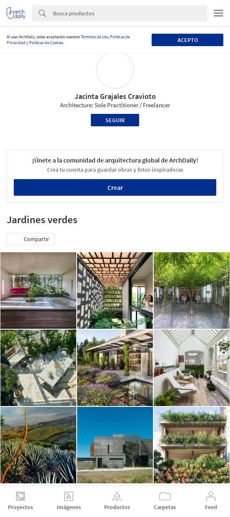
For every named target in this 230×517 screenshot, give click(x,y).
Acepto (188, 40)
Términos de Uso (94, 36)
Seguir (115, 120)
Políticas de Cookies (46, 42)
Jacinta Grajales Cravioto (115, 96)
